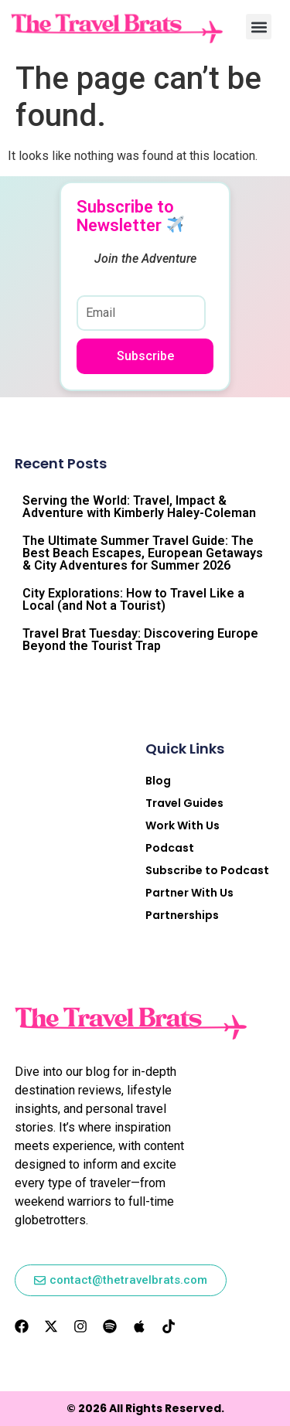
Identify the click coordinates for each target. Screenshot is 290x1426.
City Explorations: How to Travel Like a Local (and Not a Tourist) (133, 599)
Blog (158, 780)
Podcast (169, 848)
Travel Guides (184, 803)
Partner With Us (189, 892)
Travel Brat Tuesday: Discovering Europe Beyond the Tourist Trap (140, 639)
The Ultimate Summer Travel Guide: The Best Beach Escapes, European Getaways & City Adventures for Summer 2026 (142, 553)
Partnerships (182, 915)
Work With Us (182, 825)
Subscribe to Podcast (207, 870)
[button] (258, 26)
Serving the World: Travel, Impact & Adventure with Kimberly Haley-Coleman (139, 506)
